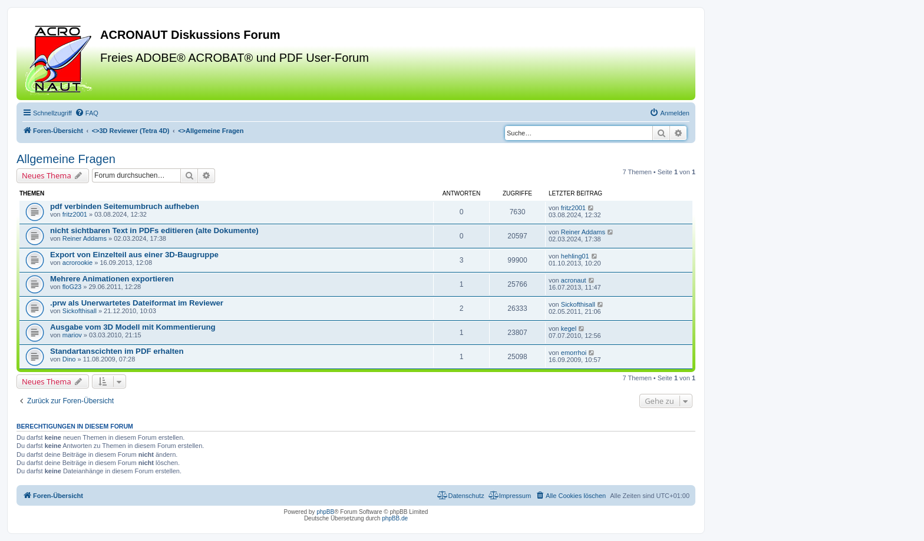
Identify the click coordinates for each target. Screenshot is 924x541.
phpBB (325, 512)
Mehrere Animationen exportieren (112, 278)
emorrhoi (573, 352)
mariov (72, 334)
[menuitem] (86, 113)
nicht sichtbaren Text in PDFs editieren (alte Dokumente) (154, 230)
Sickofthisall (79, 310)
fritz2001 (74, 214)
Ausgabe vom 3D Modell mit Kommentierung (133, 327)
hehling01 (575, 256)
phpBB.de (395, 518)
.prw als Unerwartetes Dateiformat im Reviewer (136, 302)
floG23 (71, 286)
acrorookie (77, 262)
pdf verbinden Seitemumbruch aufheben (124, 206)
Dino (69, 359)
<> (131, 130)
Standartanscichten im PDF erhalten (116, 351)
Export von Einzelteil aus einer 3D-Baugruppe (134, 254)
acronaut (573, 280)
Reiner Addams (84, 238)
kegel (568, 328)
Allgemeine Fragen (66, 158)
